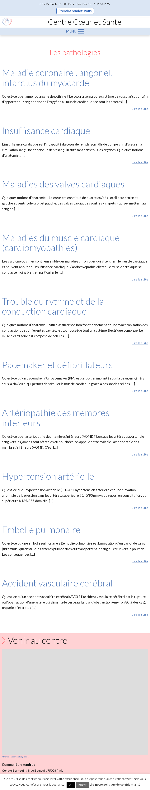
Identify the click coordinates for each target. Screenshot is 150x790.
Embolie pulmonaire (41, 529)
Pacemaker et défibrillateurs (57, 364)
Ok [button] (70, 784)
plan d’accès (83, 4)
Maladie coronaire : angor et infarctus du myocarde (57, 77)
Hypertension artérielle (48, 476)
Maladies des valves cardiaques (63, 183)
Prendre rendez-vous (75, 11)
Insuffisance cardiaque (46, 130)
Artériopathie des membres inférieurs (56, 417)
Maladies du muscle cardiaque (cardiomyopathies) (61, 242)
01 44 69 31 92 (101, 4)
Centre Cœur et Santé (84, 22)
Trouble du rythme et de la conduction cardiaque (53, 306)
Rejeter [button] (82, 784)
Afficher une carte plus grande (15, 757)
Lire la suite (140, 108)
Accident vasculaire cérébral (57, 582)
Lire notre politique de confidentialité (114, 784)
